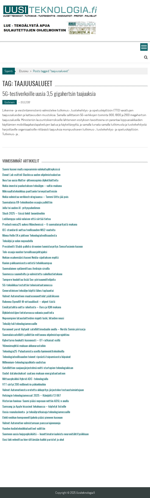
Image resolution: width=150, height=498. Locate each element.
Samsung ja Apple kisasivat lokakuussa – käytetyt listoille (34, 406)
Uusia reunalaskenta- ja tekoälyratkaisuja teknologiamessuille (36, 412)
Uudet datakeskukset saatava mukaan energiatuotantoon (33, 373)
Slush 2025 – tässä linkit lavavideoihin (23, 213)
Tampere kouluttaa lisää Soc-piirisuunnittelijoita (29, 279)
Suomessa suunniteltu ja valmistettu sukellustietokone (32, 274)
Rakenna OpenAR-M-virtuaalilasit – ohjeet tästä (28, 301)
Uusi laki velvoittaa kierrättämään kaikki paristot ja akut (33, 439)
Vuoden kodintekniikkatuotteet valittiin (23, 428)
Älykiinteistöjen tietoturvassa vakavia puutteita (28, 312)
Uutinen (9, 102)
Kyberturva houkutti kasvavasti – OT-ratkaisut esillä (31, 340)
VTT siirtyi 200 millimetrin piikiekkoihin (24, 384)
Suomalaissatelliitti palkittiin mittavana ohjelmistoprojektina (35, 334)
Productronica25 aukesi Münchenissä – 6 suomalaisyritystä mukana (39, 224)
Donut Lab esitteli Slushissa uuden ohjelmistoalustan (31, 174)
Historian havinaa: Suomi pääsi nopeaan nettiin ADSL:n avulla (35, 400)
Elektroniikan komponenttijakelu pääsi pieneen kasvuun (32, 417)
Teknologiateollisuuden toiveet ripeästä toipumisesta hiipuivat (36, 356)
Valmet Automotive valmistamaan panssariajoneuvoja (31, 423)
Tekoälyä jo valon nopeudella (17, 240)
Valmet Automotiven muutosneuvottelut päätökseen (30, 296)
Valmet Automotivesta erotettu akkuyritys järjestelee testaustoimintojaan (43, 389)
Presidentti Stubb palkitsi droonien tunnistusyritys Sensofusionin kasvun (42, 246)
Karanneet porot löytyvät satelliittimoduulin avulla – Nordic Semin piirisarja (43, 329)
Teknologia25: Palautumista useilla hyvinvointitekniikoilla (33, 351)
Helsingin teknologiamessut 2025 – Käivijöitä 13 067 (31, 395)
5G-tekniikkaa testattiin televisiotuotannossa (27, 285)
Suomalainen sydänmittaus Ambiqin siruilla (26, 268)
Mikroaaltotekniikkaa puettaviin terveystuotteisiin (29, 191)
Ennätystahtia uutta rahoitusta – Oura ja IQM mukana (31, 307)
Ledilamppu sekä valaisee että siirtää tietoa (26, 218)
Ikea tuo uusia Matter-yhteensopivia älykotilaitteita (30, 180)
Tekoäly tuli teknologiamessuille (19, 323)
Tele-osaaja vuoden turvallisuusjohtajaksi (24, 252)
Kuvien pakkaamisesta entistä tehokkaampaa (27, 263)
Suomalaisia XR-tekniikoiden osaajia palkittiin (27, 202)
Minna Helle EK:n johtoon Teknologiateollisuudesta (29, 235)
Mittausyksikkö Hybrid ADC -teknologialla (25, 378)
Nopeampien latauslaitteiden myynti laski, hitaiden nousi (33, 318)
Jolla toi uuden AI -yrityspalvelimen (21, 207)
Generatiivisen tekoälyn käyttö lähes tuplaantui (28, 290)
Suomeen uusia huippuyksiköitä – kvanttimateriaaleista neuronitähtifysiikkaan (45, 434)
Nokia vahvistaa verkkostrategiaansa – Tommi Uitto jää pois (35, 196)
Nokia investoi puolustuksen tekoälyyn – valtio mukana (32, 185)
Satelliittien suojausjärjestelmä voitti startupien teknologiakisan (37, 367)
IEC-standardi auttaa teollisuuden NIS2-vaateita (28, 229)
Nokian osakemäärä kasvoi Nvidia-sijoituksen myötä (30, 257)
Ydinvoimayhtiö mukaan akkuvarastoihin (24, 345)
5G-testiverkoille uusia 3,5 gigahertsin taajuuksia (49, 93)
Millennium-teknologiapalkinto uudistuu (24, 362)
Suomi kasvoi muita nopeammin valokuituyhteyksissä (31, 169)
